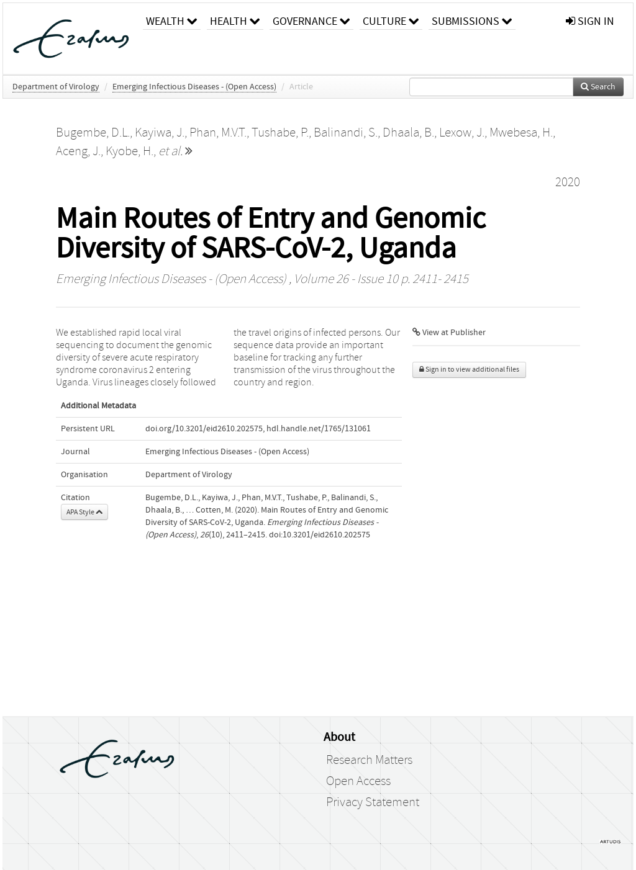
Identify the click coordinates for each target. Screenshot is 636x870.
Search (598, 87)
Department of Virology (55, 87)
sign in (590, 21)
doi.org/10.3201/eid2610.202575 (204, 429)
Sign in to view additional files (469, 369)
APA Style (84, 512)
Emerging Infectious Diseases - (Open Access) (194, 87)
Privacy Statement (372, 802)
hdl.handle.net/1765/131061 (318, 429)
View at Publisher (449, 333)
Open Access (358, 781)
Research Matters (369, 760)
